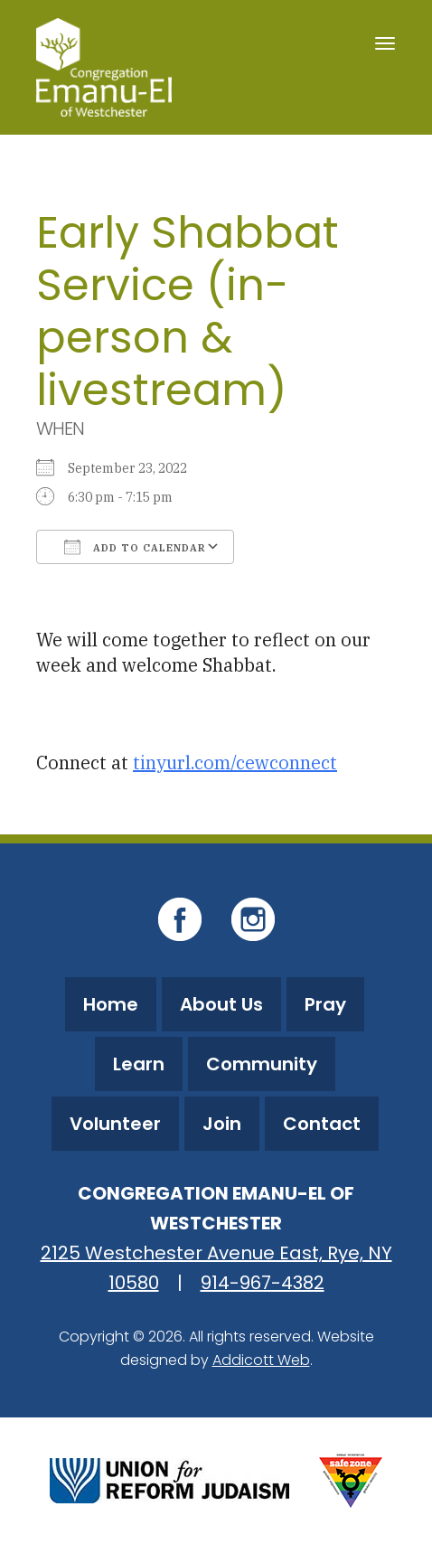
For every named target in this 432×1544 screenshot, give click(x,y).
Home (110, 1004)
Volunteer (115, 1123)
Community (261, 1064)
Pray (325, 1004)
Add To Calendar (135, 547)
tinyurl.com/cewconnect (235, 762)
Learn (138, 1064)
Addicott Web (261, 1360)
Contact (322, 1123)
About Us (221, 1004)
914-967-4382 (262, 1282)
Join (221, 1123)
